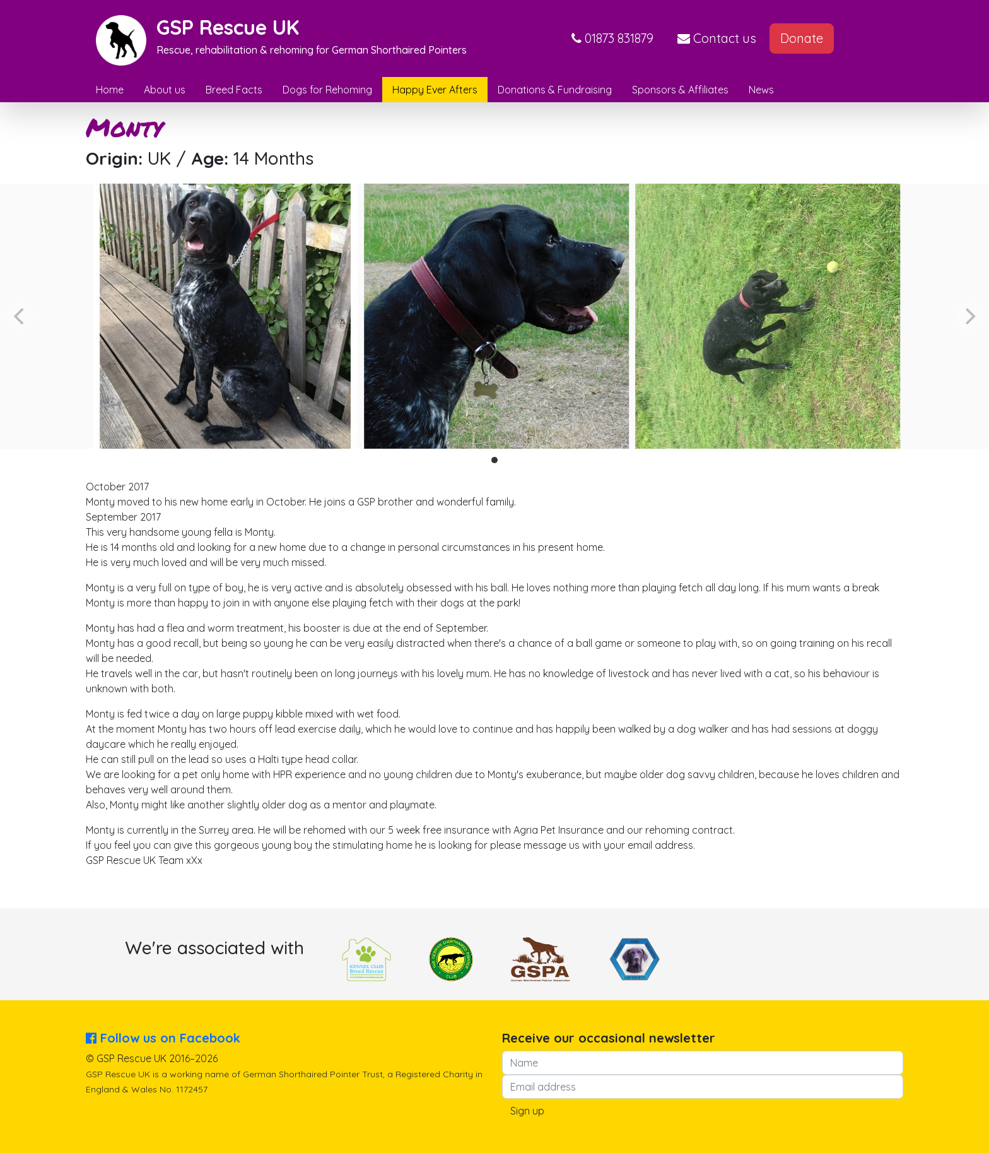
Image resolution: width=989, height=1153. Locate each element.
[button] (612, 38)
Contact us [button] (716, 38)
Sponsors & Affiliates (680, 89)
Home (110, 89)
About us (164, 89)
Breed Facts (234, 89)
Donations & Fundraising (555, 89)
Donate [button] (801, 38)
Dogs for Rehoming (327, 89)
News (761, 89)
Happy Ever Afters (434, 89)
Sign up (527, 1110)
